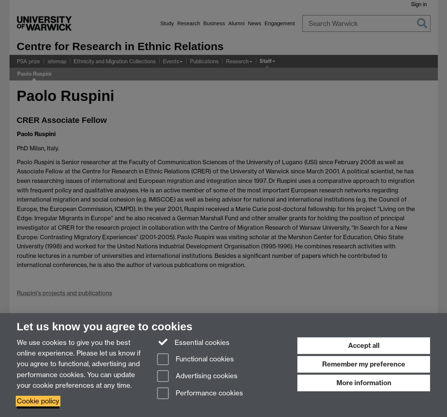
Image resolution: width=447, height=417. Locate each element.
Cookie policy (38, 401)
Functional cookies (195, 360)
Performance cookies (200, 394)
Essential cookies (193, 342)
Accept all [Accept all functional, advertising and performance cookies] (364, 345)
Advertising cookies (197, 376)
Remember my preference (363, 364)
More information (363, 383)
